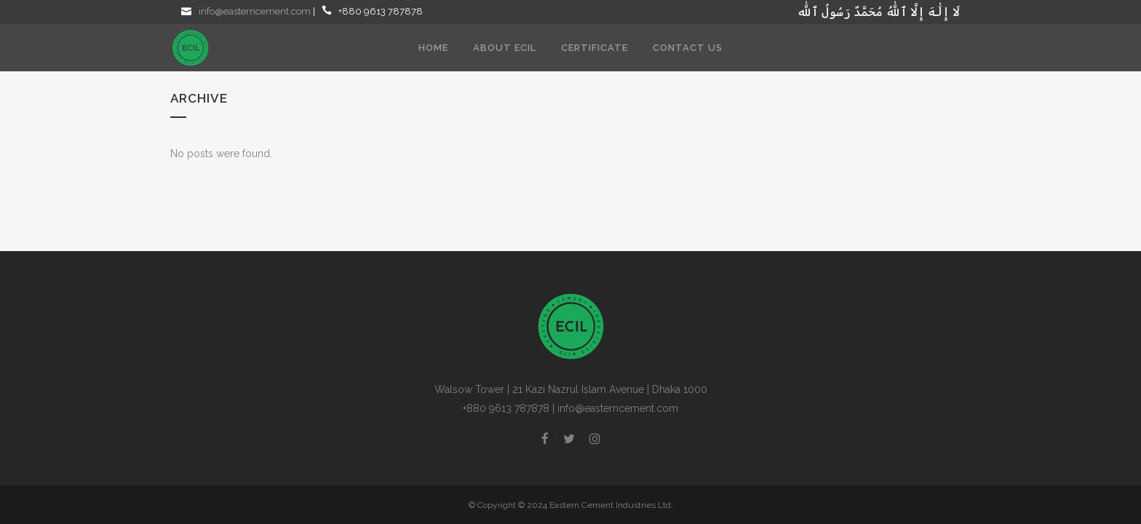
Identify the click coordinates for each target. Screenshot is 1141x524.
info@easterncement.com (255, 11)
